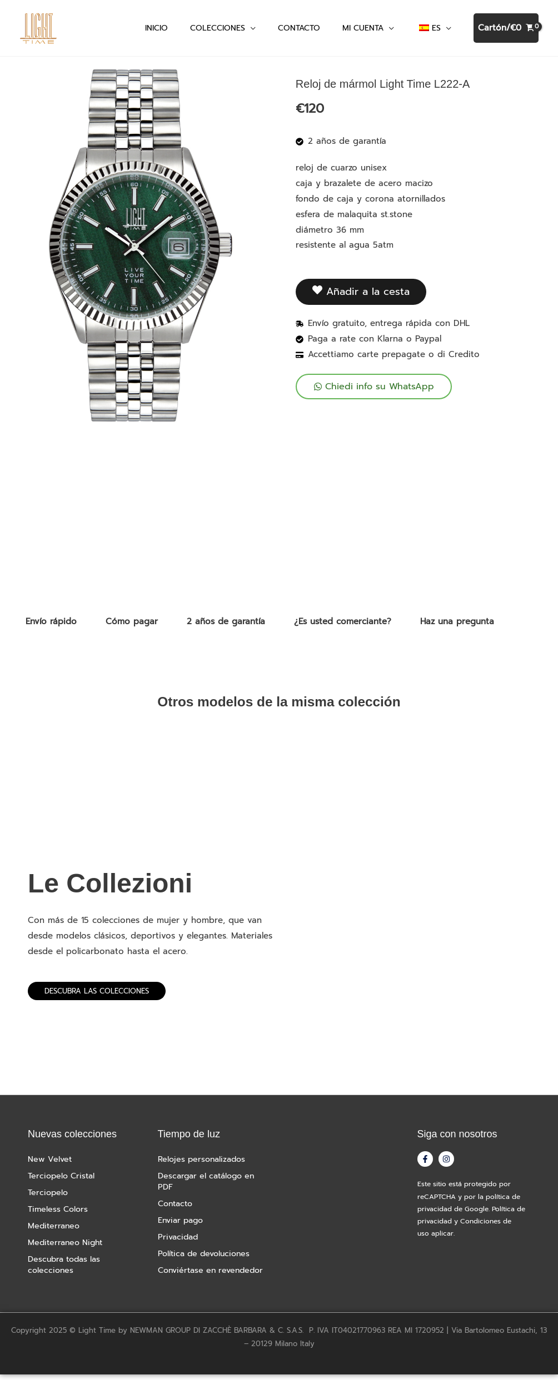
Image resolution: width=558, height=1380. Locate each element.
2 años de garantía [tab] (226, 626)
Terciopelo (49, 1198)
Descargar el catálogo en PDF (210, 1187)
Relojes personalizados (204, 1165)
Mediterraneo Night (67, 1248)
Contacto (177, 1209)
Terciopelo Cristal (63, 1182)
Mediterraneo (55, 1232)
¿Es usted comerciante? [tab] (342, 626)
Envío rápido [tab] (51, 626)
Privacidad (179, 1243)
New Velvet (50, 1165)
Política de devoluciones (207, 1259)
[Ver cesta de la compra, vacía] (506, 31)
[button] (250, 30)
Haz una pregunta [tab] (457, 626)
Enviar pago (182, 1226)
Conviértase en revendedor (214, 1276)
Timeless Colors (59, 1215)
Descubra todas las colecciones (67, 1270)
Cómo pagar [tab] (132, 626)
